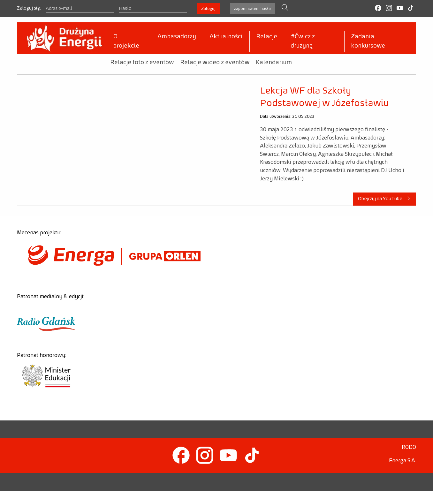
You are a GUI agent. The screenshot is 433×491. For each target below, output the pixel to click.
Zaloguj (208, 9)
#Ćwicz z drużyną (303, 41)
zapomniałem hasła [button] (252, 9)
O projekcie (126, 41)
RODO (409, 447)
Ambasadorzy (176, 37)
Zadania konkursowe (368, 41)
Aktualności (226, 37)
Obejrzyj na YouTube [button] (384, 198)
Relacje (266, 37)
